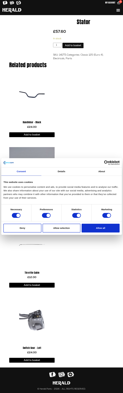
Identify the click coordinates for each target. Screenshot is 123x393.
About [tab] (101, 171)
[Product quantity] (57, 45)
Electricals (58, 58)
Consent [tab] (21, 171)
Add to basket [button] (32, 134)
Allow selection (61, 228)
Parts (69, 58)
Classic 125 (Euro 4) (91, 54)
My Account (110, 2)
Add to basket (73, 45)
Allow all (100, 228)
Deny (22, 228)
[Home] (11, 10)
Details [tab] (61, 171)
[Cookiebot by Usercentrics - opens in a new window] (106, 162)
